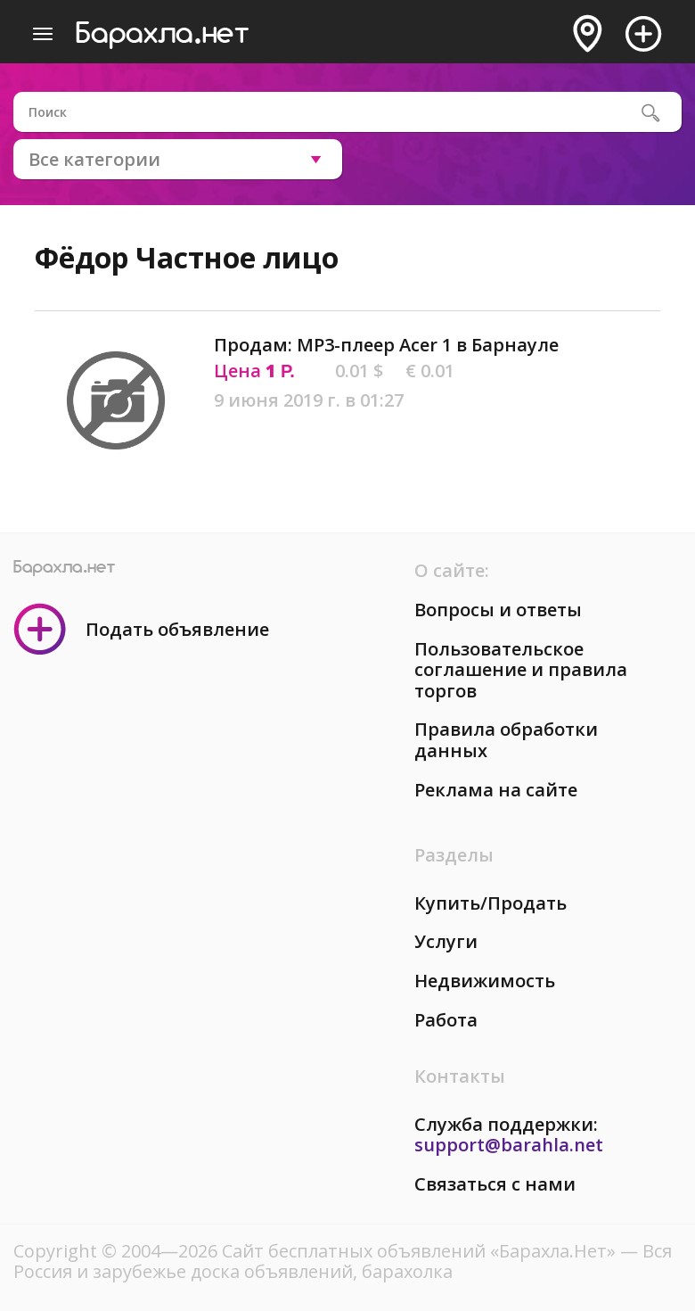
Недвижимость (484, 981)
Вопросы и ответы (498, 610)
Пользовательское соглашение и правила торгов (520, 670)
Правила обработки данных (506, 740)
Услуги (446, 941)
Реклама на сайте (495, 790)
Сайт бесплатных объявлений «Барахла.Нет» (421, 1251)
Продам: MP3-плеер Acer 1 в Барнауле (386, 345)
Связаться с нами (495, 1184)
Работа (446, 1020)
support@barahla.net (508, 1145)
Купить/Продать (490, 903)
